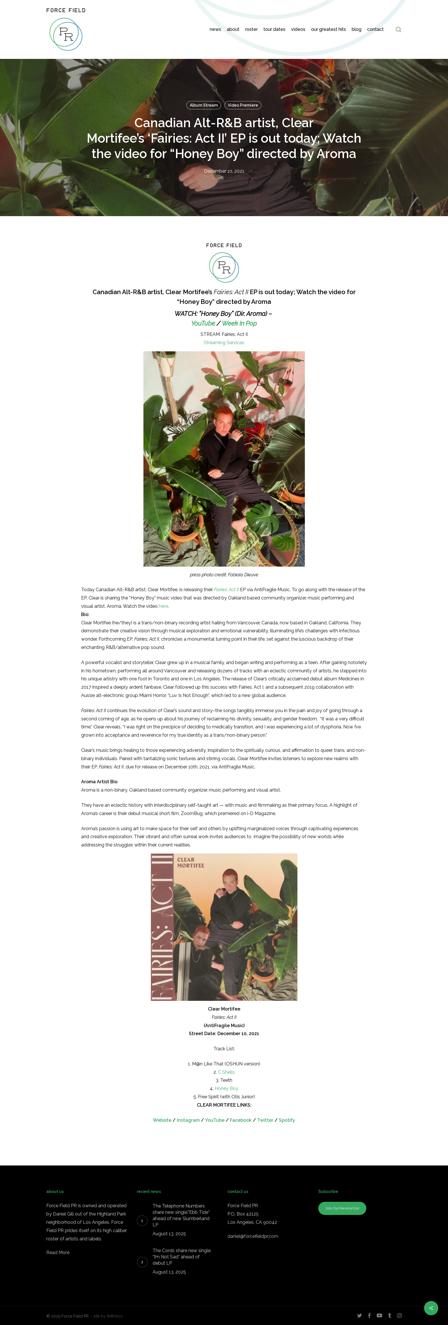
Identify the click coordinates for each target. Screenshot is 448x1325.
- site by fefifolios (107, 1316)
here (163, 606)
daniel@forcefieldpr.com (252, 1236)
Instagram (188, 1120)
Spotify (287, 1120)
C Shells (226, 1072)
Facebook (241, 1120)
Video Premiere (243, 105)
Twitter (265, 1120)
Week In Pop (239, 323)
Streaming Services (224, 342)
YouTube (203, 323)
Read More (57, 1252)
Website (162, 1120)
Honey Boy (226, 1088)
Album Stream (204, 105)
